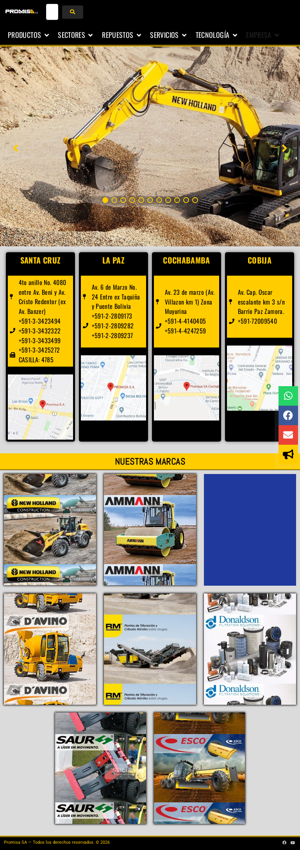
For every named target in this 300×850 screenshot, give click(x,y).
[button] (29, 35)
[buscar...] (52, 12)
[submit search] (72, 12)
